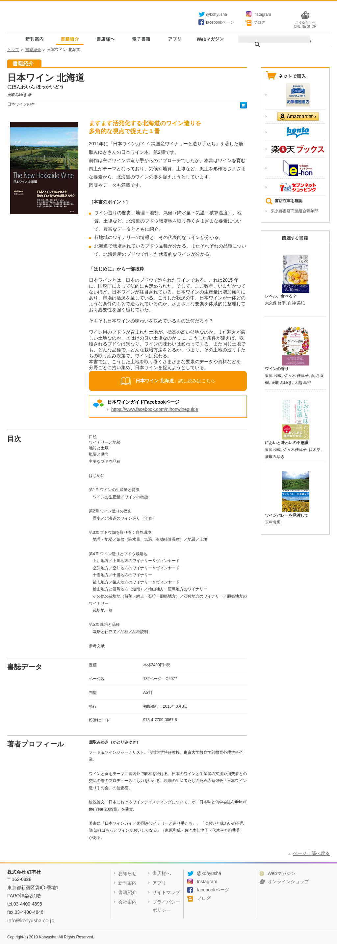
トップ (13, 49)
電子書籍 (141, 39)
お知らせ (127, 873)
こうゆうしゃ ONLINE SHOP (305, 23)
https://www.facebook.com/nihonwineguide (154, 409)
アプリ (174, 39)
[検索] (270, 44)
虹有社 (97, 18)
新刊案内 (34, 39)
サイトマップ (166, 892)
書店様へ (105, 39)
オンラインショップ (288, 881)
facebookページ (220, 22)
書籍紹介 (70, 39)
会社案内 (127, 902)
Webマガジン (210, 39)
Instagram (262, 14)
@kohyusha (216, 14)
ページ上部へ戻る (311, 853)
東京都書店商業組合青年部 (294, 211)
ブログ (259, 22)
